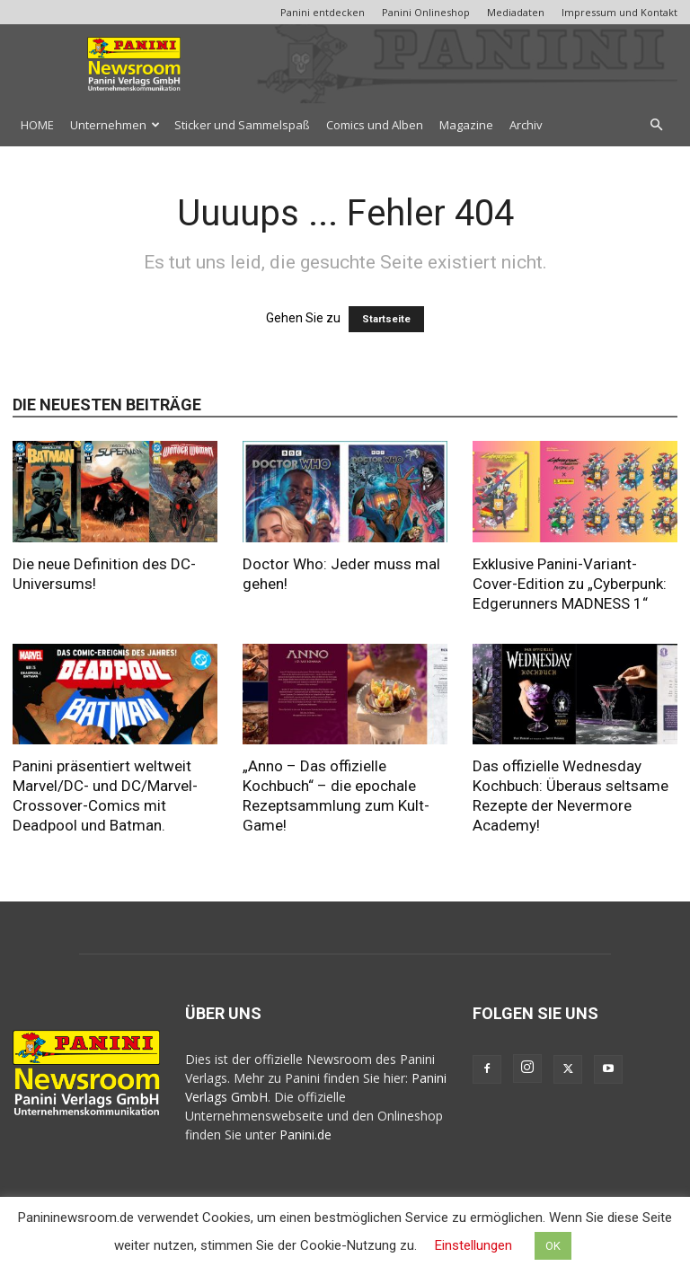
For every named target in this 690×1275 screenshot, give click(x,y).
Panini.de (305, 1134)
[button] (655, 125)
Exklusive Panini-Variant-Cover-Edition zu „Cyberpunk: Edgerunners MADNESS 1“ (570, 583)
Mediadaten (515, 12)
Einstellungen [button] (473, 1245)
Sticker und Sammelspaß (242, 125)
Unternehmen (115, 125)
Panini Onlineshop (426, 12)
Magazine (466, 125)
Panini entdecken (322, 12)
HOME (37, 125)
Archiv (526, 125)
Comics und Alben (374, 125)
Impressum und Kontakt (619, 12)
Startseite (386, 319)
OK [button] (553, 1246)
